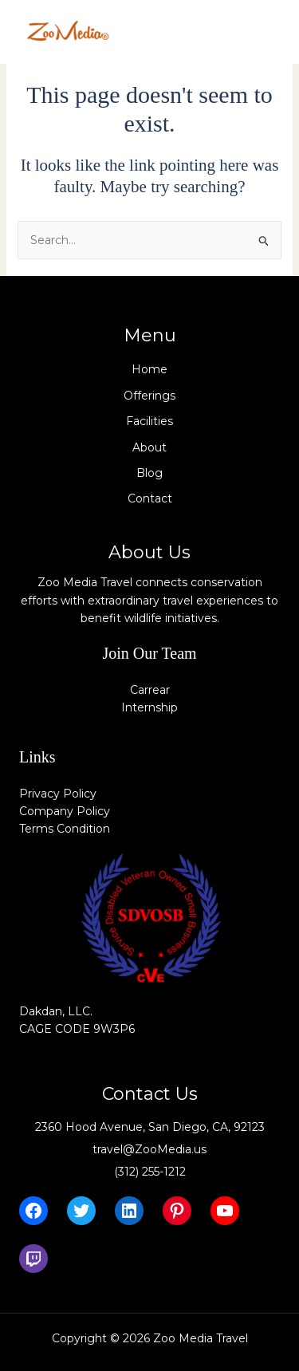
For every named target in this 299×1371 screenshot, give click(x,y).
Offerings (149, 395)
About (149, 447)
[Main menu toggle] (263, 31)
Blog (149, 473)
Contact (150, 498)
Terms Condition (64, 828)
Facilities (149, 421)
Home (149, 369)
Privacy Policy (57, 793)
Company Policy (64, 811)
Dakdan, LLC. (55, 1011)
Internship (149, 707)
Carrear (150, 690)
